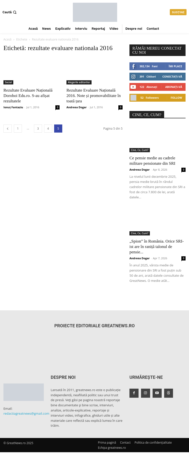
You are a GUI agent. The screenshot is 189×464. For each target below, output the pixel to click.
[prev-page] (7, 128)
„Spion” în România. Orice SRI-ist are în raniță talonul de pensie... (156, 246)
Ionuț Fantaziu (13, 107)
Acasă (7, 39)
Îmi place (175, 66)
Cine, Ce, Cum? (139, 150)
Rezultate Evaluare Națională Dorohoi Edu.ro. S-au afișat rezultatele (27, 95)
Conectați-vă (172, 76)
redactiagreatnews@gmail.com (26, 413)
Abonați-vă (173, 87)
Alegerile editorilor (79, 82)
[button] (10, 12)
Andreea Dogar (76, 107)
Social (8, 82)
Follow (176, 97)
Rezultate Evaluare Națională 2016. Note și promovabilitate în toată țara (93, 95)
